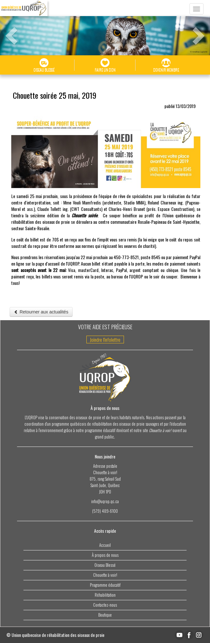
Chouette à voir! (105, 575)
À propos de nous (105, 555)
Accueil (105, 545)
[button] (6, 29)
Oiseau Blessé (105, 565)
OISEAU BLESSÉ (44, 65)
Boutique (105, 615)
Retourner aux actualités (41, 311)
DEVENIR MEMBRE (166, 65)
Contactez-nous (105, 605)
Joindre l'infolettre (105, 339)
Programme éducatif (105, 585)
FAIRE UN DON (105, 65)
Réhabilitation (105, 595)
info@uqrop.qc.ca (105, 501)
